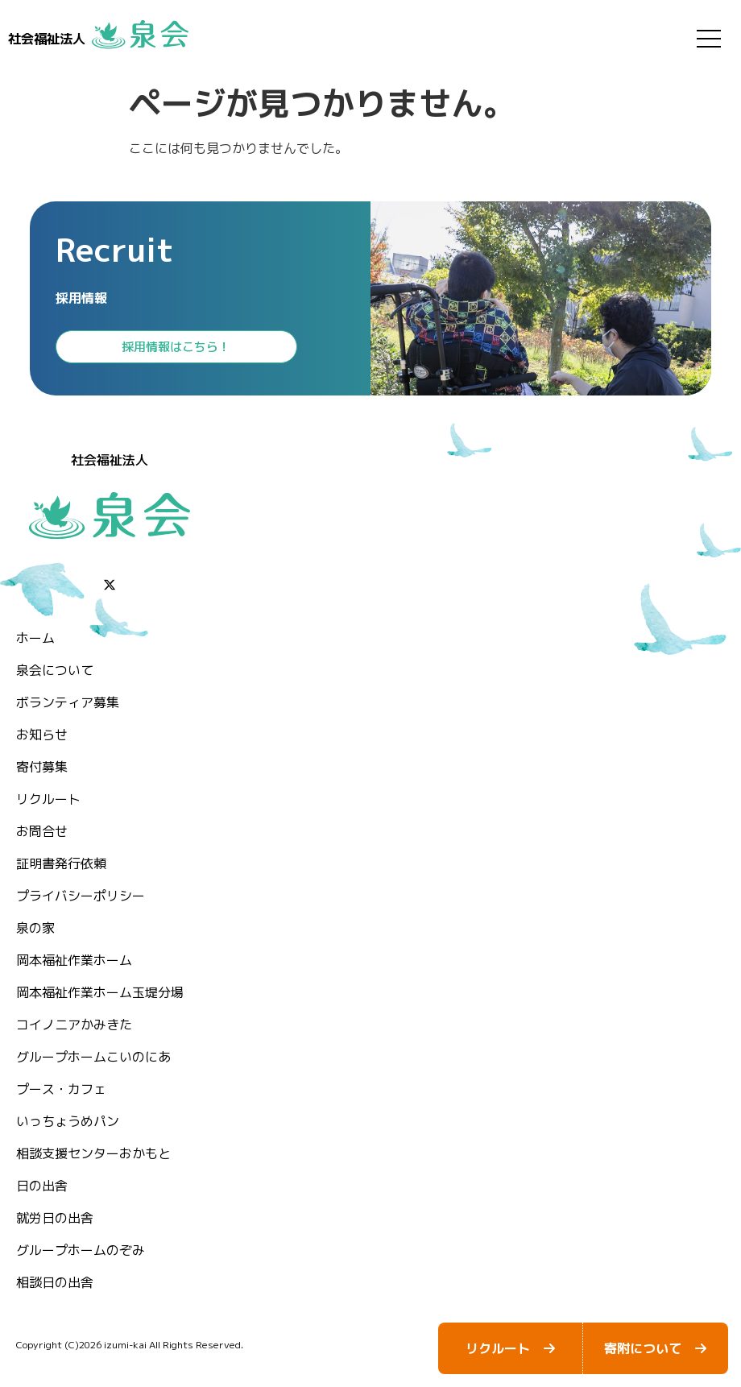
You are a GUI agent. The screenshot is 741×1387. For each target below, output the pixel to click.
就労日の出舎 (54, 1218)
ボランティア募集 (67, 702)
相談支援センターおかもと (93, 1153)
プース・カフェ (61, 1089)
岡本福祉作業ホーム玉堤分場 (100, 992)
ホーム (35, 638)
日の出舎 (42, 1185)
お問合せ (42, 831)
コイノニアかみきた (74, 1024)
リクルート (48, 799)
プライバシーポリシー (80, 896)
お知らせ (42, 734)
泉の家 (35, 928)
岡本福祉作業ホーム (74, 960)
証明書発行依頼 (61, 863)
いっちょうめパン (67, 1121)
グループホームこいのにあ (93, 1057)
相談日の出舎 (54, 1282)
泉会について (54, 670)
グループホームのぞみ (80, 1250)
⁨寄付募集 (42, 767)
